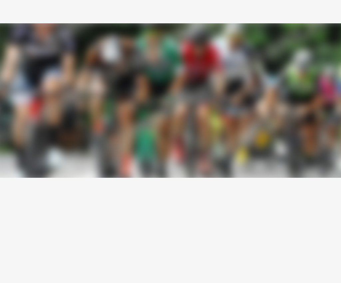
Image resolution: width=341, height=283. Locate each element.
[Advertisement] (170, 227)
